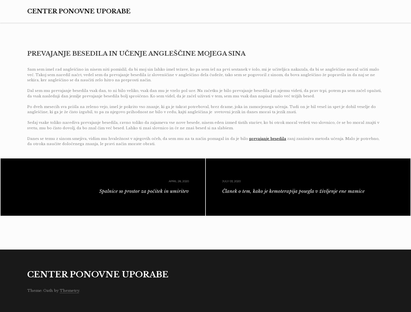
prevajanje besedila (267, 138)
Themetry (69, 290)
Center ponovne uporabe (79, 11)
